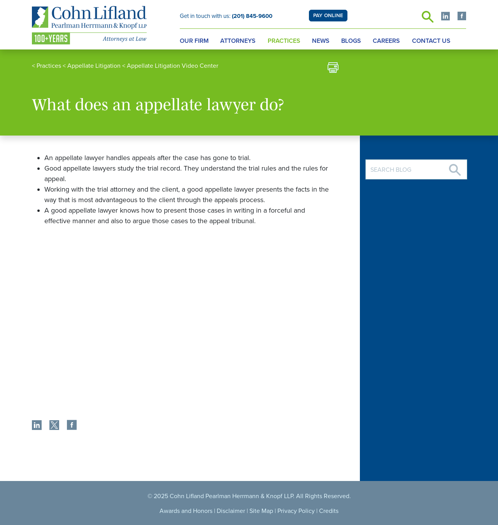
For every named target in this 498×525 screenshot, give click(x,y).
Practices (284, 41)
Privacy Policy (296, 511)
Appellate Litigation (94, 66)
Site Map (261, 511)
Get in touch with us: (226, 15)
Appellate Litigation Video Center (172, 66)
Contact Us (431, 41)
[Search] (455, 167)
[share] (37, 426)
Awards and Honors (186, 511)
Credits (328, 511)
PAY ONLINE (328, 15)
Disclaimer (231, 511)
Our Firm (194, 41)
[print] (333, 68)
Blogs (351, 41)
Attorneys (238, 41)
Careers (386, 41)
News (321, 41)
